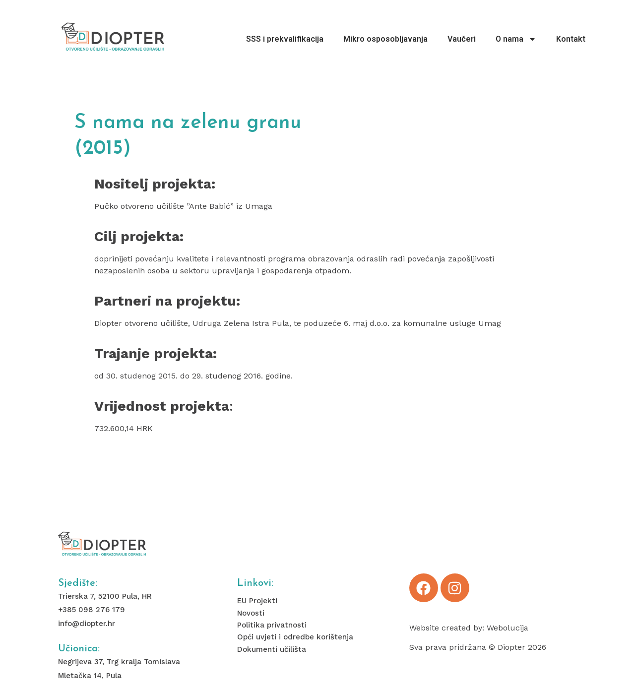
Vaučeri (461, 39)
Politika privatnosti (272, 625)
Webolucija (507, 627)
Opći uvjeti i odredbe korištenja (295, 636)
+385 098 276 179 (91, 609)
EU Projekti (257, 600)
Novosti (250, 613)
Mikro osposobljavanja (385, 39)
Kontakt (570, 39)
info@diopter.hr (86, 623)
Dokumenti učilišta (271, 649)
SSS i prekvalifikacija (284, 39)
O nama (516, 39)
